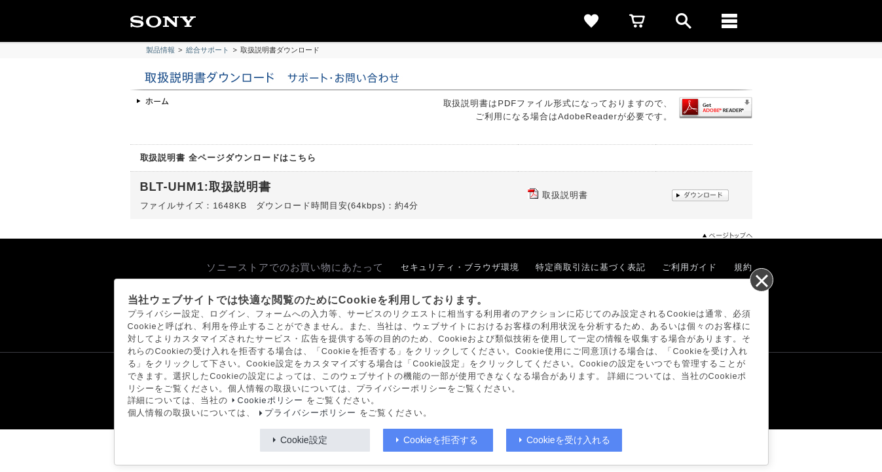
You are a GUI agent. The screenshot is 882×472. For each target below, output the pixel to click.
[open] (684, 21)
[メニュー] (729, 21)
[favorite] (592, 21)
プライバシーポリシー (310, 413)
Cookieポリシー (271, 400)
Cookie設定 (303, 440)
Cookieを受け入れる (568, 440)
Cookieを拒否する (440, 440)
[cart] (638, 21)
